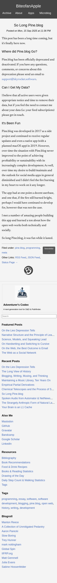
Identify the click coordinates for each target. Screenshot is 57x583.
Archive (6, 13)
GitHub (6, 425)
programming (33, 248)
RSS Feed (20, 257)
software (32, 498)
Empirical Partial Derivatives (18, 384)
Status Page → (10, 262)
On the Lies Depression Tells (18, 330)
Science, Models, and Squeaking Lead (24, 339)
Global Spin (8, 549)
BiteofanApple (28, 6)
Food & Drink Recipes (14, 466)
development (27, 507)
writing (14, 507)
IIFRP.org (7, 553)
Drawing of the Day (13, 475)
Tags (4, 484)
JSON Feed (33, 257)
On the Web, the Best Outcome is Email (25, 348)
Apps (31, 13)
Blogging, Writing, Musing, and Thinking (25, 375)
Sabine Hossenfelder (14, 566)
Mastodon (7, 421)
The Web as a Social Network (19, 352)
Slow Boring (9, 535)
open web (47, 503)
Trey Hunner (9, 540)
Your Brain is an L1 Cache (17, 407)
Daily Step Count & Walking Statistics (23, 480)
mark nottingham (11, 544)
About (18, 13)
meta (4, 252)
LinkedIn (7, 443)
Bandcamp (8, 434)
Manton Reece (10, 522)
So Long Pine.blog (28, 25)
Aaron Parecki (10, 531)
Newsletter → (48, 250)
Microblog (45, 13)
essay (22, 498)
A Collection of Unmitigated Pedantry (23, 526)
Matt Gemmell (10, 557)
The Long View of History (16, 371)
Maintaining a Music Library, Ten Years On (26, 380)
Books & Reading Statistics (17, 471)
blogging (23, 503)
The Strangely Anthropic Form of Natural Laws (29, 402)
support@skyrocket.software (19, 79)
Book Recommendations (16, 462)
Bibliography (9, 458)
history (5, 507)
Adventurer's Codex (16, 304)
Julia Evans (8, 562)
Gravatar (7, 430)
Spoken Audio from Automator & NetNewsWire (29, 398)
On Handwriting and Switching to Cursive (25, 343)
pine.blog (20, 248)
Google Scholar (11, 439)
